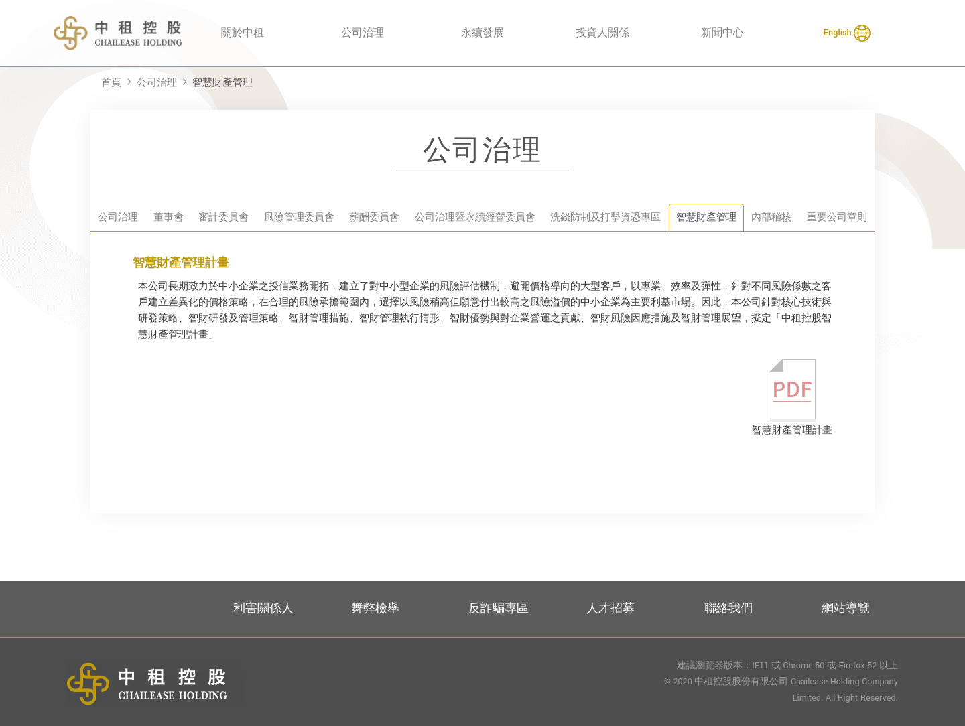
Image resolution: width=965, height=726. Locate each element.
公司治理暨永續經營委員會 (475, 217)
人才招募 (610, 608)
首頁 (111, 82)
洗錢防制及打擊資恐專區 (605, 217)
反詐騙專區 (498, 608)
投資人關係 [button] (602, 33)
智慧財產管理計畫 (792, 398)
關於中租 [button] (242, 33)
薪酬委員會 (374, 217)
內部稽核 (771, 217)
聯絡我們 (728, 608)
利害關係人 (263, 608)
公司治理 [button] (362, 33)
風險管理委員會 (299, 217)
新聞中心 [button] (722, 33)
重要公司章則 (837, 217)
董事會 (168, 217)
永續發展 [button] (482, 33)
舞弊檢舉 (375, 608)
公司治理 (157, 82)
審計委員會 (223, 217)
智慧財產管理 (222, 82)
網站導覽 (846, 608)
